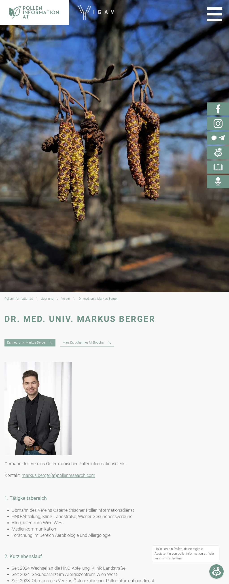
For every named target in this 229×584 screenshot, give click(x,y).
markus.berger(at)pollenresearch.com (58, 475)
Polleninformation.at (18, 298)
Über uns (47, 298)
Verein (65, 298)
